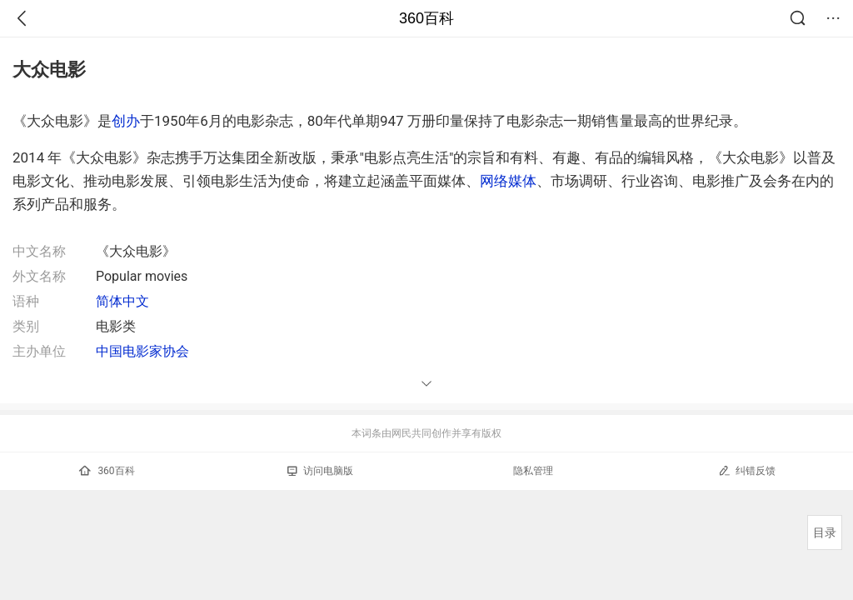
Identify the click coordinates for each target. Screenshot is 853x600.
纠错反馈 (747, 470)
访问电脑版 (320, 471)
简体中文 (122, 301)
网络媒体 (508, 180)
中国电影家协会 (142, 351)
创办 (126, 120)
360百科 (426, 18)
